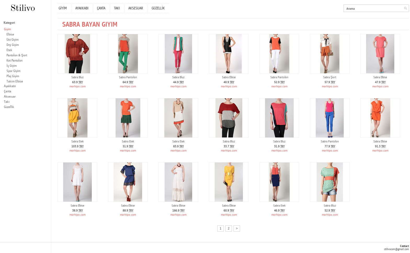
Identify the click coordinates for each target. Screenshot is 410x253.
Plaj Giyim (13, 76)
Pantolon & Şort (17, 55)
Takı (7, 102)
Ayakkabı (10, 86)
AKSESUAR (135, 8)
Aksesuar (10, 97)
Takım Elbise (15, 81)
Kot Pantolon (14, 61)
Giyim (7, 29)
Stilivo (23, 7)
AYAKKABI (81, 8)
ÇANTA (101, 8)
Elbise (10, 35)
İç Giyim (12, 66)
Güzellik (9, 107)
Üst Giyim (13, 40)
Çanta (7, 91)
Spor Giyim (13, 71)
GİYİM (63, 8)
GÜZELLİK (158, 8)
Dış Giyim (13, 45)
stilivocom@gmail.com (396, 249)
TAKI (117, 8)
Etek (9, 50)
